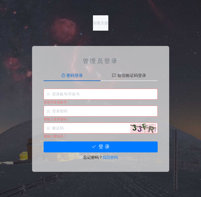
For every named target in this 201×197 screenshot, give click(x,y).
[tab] (72, 75)
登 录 (100, 146)
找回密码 (110, 157)
